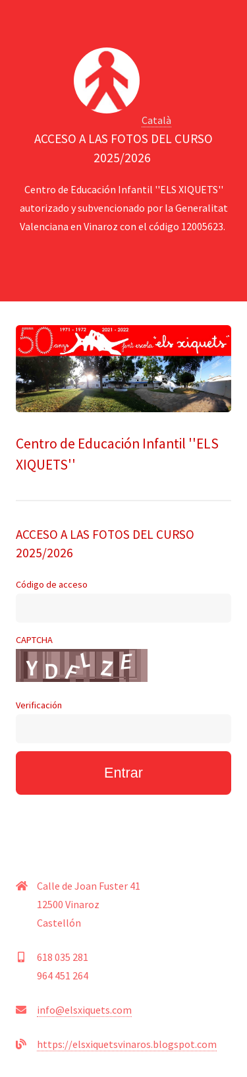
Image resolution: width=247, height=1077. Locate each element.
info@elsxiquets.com (84, 1009)
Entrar (123, 772)
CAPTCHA (82, 658)
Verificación (123, 721)
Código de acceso (123, 600)
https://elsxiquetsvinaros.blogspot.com (127, 1044)
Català (156, 120)
